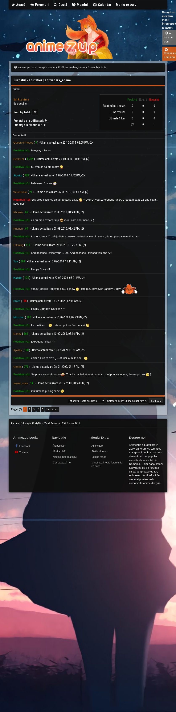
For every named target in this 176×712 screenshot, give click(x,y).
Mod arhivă (59, 451)
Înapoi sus (58, 445)
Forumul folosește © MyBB (26, 423)
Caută (60, 5)
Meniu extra (126, 5)
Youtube (21, 452)
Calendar (102, 5)
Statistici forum (99, 451)
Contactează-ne (62, 462)
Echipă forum (98, 456)
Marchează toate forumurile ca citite (106, 464)
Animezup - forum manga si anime (36, 67)
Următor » (52, 409)
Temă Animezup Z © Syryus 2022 (62, 423)
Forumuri (39, 5)
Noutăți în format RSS (65, 456)
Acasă (18, 5)
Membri (80, 5)
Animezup (97, 445)
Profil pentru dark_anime (71, 67)
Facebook (22, 446)
